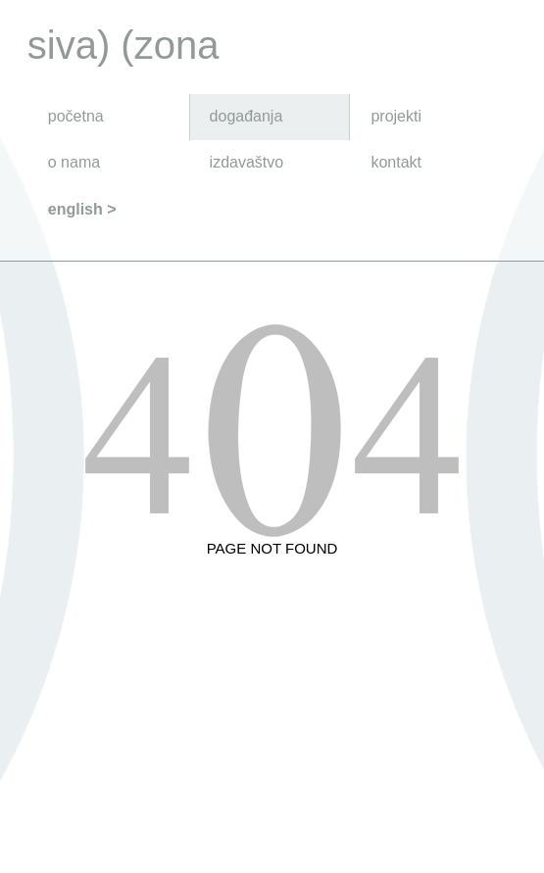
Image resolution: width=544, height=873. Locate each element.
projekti (396, 116)
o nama (74, 162)
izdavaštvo (247, 162)
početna (76, 116)
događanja (246, 116)
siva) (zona (123, 45)
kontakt (396, 162)
